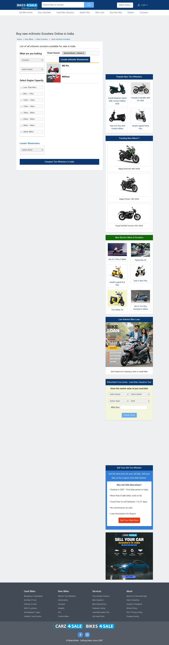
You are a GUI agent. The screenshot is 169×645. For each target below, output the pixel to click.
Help (128, 600)
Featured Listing (98, 608)
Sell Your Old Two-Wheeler (129, 467)
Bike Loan (99, 12)
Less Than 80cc (29, 87)
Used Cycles (36, 616)
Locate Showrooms (30, 143)
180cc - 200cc (29, 112)
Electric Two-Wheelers (67, 596)
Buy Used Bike (44, 12)
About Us (129, 596)
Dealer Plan (85, 12)
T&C (128, 612)
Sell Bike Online (25, 12)
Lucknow (33, 608)
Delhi (26, 608)
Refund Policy (131, 608)
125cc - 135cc (29, 100)
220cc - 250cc (29, 119)
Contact (129, 604)
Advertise (135, 600)
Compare (144, 12)
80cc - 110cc (28, 93)
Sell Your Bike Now (129, 520)
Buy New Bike (116, 12)
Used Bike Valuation (65, 12)
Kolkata (27, 616)
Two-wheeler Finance (100, 596)
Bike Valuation (98, 600)
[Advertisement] (84, 23)
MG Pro (65, 65)
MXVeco (66, 76)
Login (143, 5)
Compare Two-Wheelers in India (59, 162)
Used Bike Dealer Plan (101, 612)
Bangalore (28, 596)
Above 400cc (28, 131)
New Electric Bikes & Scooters (129, 237)
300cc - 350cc (29, 125)
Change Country (132, 616)
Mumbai (27, 600)
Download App (141, 596)
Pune (34, 600)
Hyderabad (38, 596)
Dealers (131, 12)
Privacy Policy (137, 612)
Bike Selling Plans (99, 604)
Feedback (138, 604)
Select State (125, 5)
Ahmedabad (29, 612)
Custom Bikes (63, 616)
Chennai (27, 604)
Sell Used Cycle (98, 616)
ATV (59, 612)
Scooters (61, 604)
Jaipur (37, 612)
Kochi (34, 604)
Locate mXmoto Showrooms (74, 59)
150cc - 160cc (29, 106)
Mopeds (61, 608)
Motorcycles (63, 600)
